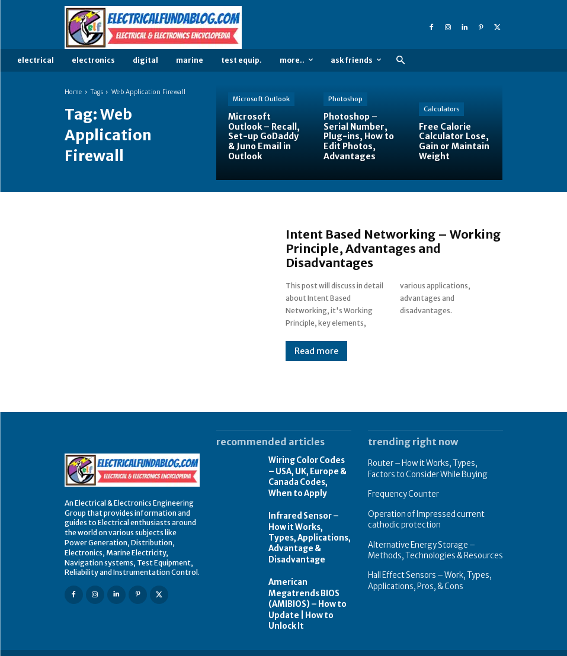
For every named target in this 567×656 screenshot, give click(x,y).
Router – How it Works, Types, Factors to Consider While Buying (432, 467)
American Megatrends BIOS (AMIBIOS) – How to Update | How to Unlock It (304, 592)
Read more (316, 351)
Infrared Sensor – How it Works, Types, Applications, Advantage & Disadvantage (307, 531)
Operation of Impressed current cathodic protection (422, 515)
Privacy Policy (426, 645)
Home (73, 92)
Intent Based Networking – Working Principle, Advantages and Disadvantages (393, 248)
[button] (400, 60)
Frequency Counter (400, 491)
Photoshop (345, 99)
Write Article (482, 645)
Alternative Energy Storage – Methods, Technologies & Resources (434, 544)
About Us (376, 645)
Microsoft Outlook (261, 99)
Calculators (441, 109)
